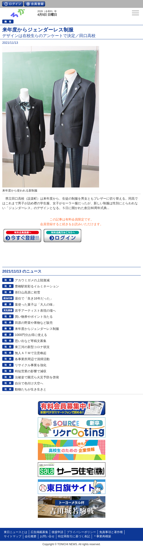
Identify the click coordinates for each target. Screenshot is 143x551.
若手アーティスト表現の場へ (35, 310)
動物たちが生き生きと (30, 389)
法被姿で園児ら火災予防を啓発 (37, 377)
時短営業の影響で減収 (30, 371)
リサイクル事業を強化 (30, 365)
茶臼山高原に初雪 (27, 292)
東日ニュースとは (15, 532)
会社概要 (30, 536)
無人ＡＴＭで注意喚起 (30, 353)
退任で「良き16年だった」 (34, 298)
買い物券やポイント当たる (34, 316)
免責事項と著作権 (111, 532)
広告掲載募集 (39, 532)
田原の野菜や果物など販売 (34, 322)
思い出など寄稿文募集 (30, 341)
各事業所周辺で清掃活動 (32, 359)
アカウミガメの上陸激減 (32, 280)
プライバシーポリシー (81, 532)
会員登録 (34, 4)
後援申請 (57, 532)
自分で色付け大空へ (29, 383)
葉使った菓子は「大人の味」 (35, 304)
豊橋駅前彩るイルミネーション (37, 286)
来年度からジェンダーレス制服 (37, 329)
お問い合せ (47, 536)
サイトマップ (12, 536)
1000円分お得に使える (31, 335)
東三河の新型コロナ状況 (32, 347)
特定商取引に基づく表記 (74, 536)
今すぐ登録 (22, 235)
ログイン (12, 4)
